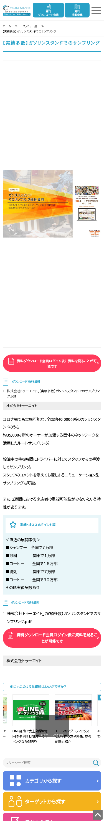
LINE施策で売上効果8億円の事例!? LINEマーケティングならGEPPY (30, 736)
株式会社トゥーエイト (21, 405)
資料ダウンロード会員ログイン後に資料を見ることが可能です (56, 363)
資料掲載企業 (77, 13)
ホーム (7, 26)
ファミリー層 (30, 26)
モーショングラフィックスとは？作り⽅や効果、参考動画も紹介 (73, 736)
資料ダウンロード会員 (48, 13)
